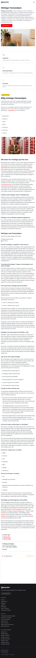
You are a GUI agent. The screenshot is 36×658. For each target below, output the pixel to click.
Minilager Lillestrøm (5, 642)
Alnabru (30, 277)
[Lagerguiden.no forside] (5, 2)
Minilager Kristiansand (5, 638)
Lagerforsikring (4, 621)
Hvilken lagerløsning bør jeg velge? (8, 615)
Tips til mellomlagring (5, 619)
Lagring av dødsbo (5, 622)
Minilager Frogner (7, 538)
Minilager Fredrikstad (5, 644)
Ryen (5, 278)
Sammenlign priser (6, 593)
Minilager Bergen (4, 633)
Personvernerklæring (4, 654)
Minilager (3, 599)
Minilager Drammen (5, 637)
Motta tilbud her (6, 25)
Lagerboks (3, 605)
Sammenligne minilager (6, 610)
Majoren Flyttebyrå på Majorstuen (17, 511)
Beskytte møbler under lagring (7, 624)
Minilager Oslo (4, 632)
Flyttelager (3, 603)
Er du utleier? (11, 654)
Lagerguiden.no (11, 110)
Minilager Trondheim (5, 635)
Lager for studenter (5, 608)
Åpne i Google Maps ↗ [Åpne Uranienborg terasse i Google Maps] (30, 556)
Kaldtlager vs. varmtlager (6, 617)
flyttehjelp (3, 514)
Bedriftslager (3, 606)
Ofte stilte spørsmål (5, 626)
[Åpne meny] (34, 2)
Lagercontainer (4, 601)
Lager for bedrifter (7, 539)
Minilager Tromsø (4, 640)
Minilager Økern (7, 536)
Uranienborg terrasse (6, 184)
